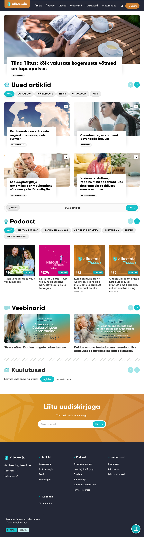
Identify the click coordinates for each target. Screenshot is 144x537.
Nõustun (11, 530)
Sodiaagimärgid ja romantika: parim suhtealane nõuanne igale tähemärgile (31, 185)
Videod (63, 5)
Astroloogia (79, 94)
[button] (130, 85)
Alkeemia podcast (28, 230)
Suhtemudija (112, 230)
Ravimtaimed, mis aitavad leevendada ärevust (99, 137)
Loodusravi (85, 145)
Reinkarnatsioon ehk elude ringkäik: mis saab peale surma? (29, 135)
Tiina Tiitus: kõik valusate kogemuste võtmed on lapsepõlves (63, 66)
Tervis (62, 94)
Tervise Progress (16, 236)
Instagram (11, 476)
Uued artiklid (31, 85)
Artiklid (38, 5)
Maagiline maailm (18, 145)
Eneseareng (24, 94)
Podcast (50, 5)
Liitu (99, 424)
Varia (96, 94)
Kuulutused (92, 5)
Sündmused (114, 469)
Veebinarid (76, 5)
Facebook (11, 470)
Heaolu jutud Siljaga (56, 230)
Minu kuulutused (116, 474)
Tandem (129, 230)
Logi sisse (47, 379)
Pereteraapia (18, 75)
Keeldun (23, 530)
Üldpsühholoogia (88, 195)
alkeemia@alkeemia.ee (17, 465)
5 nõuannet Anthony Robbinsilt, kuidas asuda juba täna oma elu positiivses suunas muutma (101, 183)
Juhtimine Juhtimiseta (86, 230)
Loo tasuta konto (63, 379)
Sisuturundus (108, 5)
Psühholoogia (45, 94)
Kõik (9, 94)
